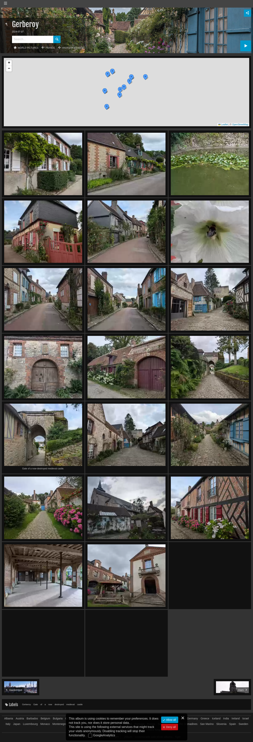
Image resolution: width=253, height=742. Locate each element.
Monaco (45, 723)
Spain (232, 723)
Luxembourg (30, 723)
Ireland (236, 718)
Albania (8, 718)
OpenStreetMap (240, 124)
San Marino (207, 723)
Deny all (170, 727)
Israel (245, 718)
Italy (8, 723)
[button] (106, 107)
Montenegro (59, 723)
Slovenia (221, 723)
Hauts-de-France (73, 48)
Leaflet (223, 124)
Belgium (45, 718)
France (50, 48)
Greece (205, 718)
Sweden (243, 723)
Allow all (170, 719)
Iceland (216, 718)
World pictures (28, 48)
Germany (192, 718)
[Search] (32, 39)
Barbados (32, 718)
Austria (20, 718)
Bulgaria (57, 718)
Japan (16, 723)
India (226, 718)
